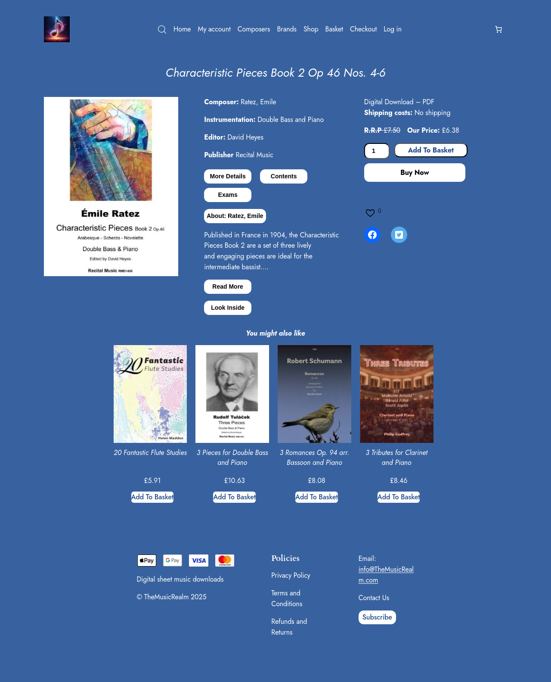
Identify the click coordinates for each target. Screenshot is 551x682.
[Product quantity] (377, 151)
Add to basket (431, 150)
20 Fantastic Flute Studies (150, 453)
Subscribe (377, 617)
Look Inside (228, 307)
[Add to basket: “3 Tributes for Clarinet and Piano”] (399, 497)
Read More (227, 286)
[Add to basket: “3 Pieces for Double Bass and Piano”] (234, 497)
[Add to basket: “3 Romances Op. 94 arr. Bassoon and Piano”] (316, 497)
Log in (393, 29)
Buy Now (414, 173)
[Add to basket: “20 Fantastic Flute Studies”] (152, 497)
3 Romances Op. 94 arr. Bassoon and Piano (314, 457)
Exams (228, 194)
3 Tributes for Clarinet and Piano (396, 457)
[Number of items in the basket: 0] (498, 29)
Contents (284, 176)
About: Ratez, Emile (235, 215)
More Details (228, 176)
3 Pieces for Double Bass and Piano (232, 457)
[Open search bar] (162, 29)
